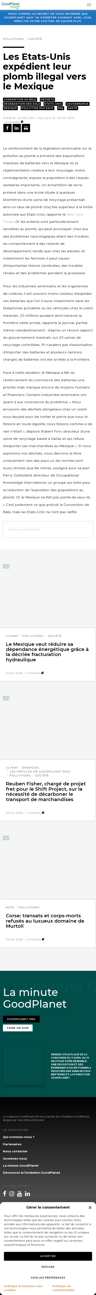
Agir (10, 907)
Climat (12, 636)
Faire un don (18, 1027)
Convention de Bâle (20, 99)
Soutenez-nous (15, 1158)
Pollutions (13, 39)
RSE (60, 108)
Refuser (48, 1266)
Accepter (48, 1256)
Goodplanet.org (21, 1019)
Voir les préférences (48, 1277)
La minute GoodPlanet (20, 1165)
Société (35, 39)
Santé (72, 108)
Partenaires (12, 1144)
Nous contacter (15, 1151)
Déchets (47, 99)
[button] (90, 1208)
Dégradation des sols (22, 103)
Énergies (30, 767)
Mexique (10, 108)
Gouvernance (77, 103)
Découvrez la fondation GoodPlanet (31, 1172)
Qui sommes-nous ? (19, 1137)
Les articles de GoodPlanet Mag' (40, 771)
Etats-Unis (53, 103)
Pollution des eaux (37, 108)
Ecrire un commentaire (25, 529)
